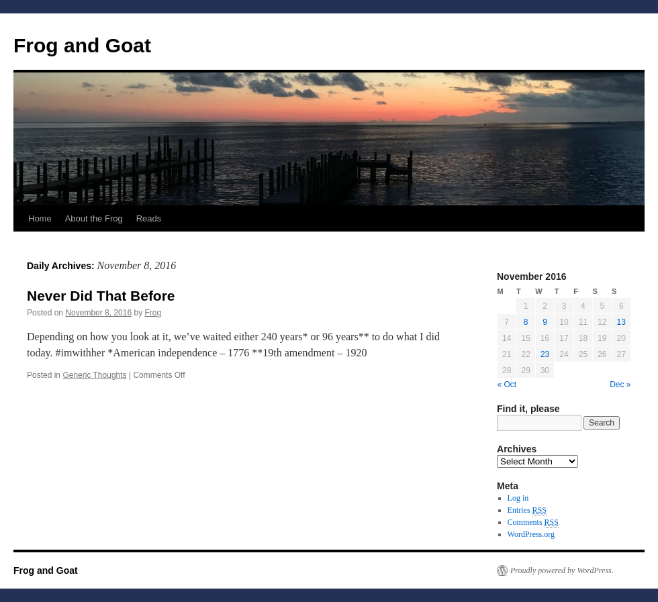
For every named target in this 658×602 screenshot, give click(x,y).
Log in (518, 498)
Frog (153, 312)
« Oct (507, 384)
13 (621, 322)
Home (40, 218)
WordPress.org (531, 534)
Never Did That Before (101, 295)
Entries (527, 510)
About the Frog (94, 218)
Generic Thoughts (94, 375)
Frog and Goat (82, 45)
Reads (149, 218)
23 (544, 354)
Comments (533, 522)
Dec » (620, 384)
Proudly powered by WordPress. (562, 570)
